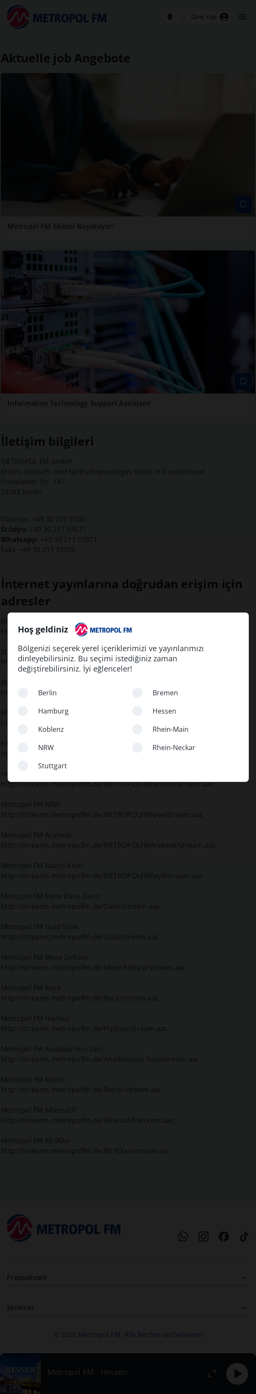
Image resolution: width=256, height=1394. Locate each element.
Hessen (164, 711)
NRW (46, 747)
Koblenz (51, 729)
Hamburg (53, 711)
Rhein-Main (171, 729)
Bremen (165, 692)
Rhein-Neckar (174, 747)
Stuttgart (52, 765)
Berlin (47, 692)
